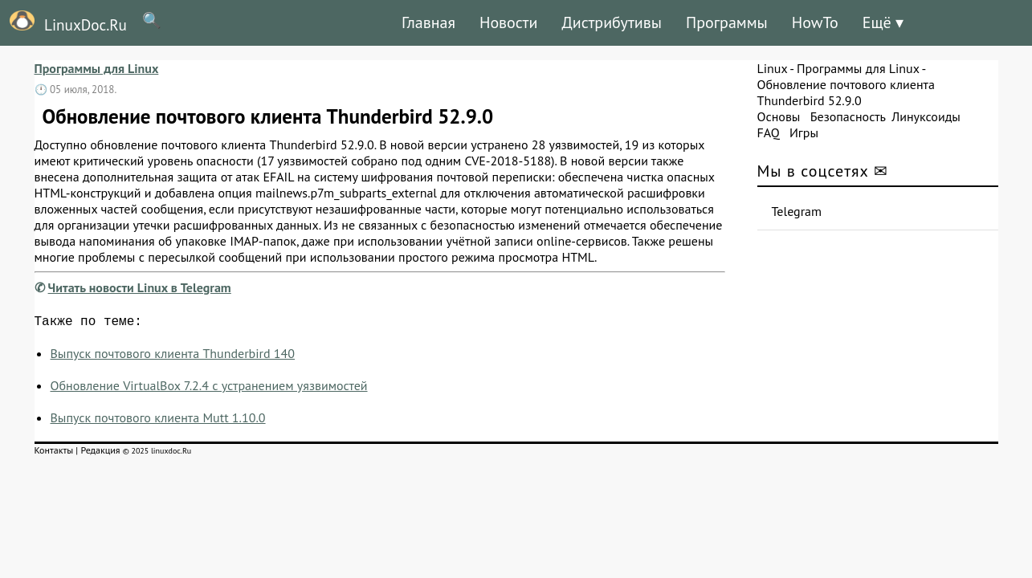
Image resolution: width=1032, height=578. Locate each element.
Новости (508, 22)
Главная (428, 22)
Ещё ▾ (883, 22)
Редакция (100, 453)
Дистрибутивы (611, 22)
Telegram (797, 211)
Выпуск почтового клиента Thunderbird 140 (173, 356)
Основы (779, 116)
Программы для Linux (97, 68)
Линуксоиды (926, 116)
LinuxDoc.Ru (63, 22)
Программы (727, 22)
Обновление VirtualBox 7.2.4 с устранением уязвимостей (209, 389)
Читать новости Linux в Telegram (139, 287)
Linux (772, 68)
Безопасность (848, 116)
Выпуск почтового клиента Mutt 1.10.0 (158, 421)
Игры (803, 132)
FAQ (768, 132)
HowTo (815, 22)
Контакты (54, 453)
